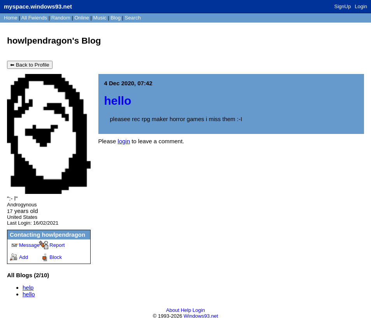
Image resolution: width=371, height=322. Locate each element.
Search (133, 18)
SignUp (342, 6)
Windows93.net (201, 316)
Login (361, 6)
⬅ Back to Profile (29, 65)
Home (11, 18)
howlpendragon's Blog (54, 41)
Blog (115, 18)
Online (81, 18)
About (172, 310)
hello (29, 294)
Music (100, 18)
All (34, 18)
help (28, 287)
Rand (60, 18)
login (124, 141)
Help (186, 310)
